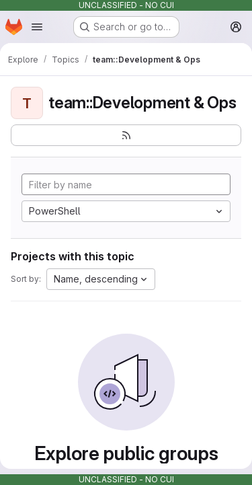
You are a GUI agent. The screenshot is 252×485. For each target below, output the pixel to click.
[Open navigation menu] (37, 27)
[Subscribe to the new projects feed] (126, 135)
